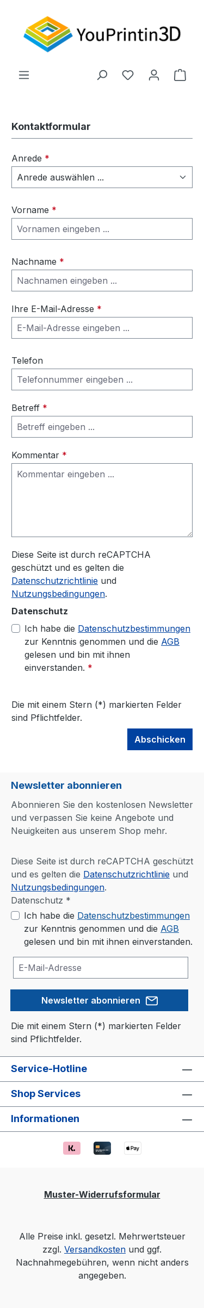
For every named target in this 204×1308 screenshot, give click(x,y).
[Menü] (24, 74)
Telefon (27, 360)
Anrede (30, 158)
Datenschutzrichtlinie (54, 580)
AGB (170, 641)
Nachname (37, 261)
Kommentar (39, 455)
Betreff (29, 407)
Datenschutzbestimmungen (134, 628)
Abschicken (160, 739)
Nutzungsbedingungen (58, 593)
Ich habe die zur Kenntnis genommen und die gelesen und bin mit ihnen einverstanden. (107, 647)
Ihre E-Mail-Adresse (56, 308)
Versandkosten (95, 1249)
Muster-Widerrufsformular (102, 1194)
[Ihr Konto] (154, 74)
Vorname (34, 209)
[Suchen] (102, 74)
